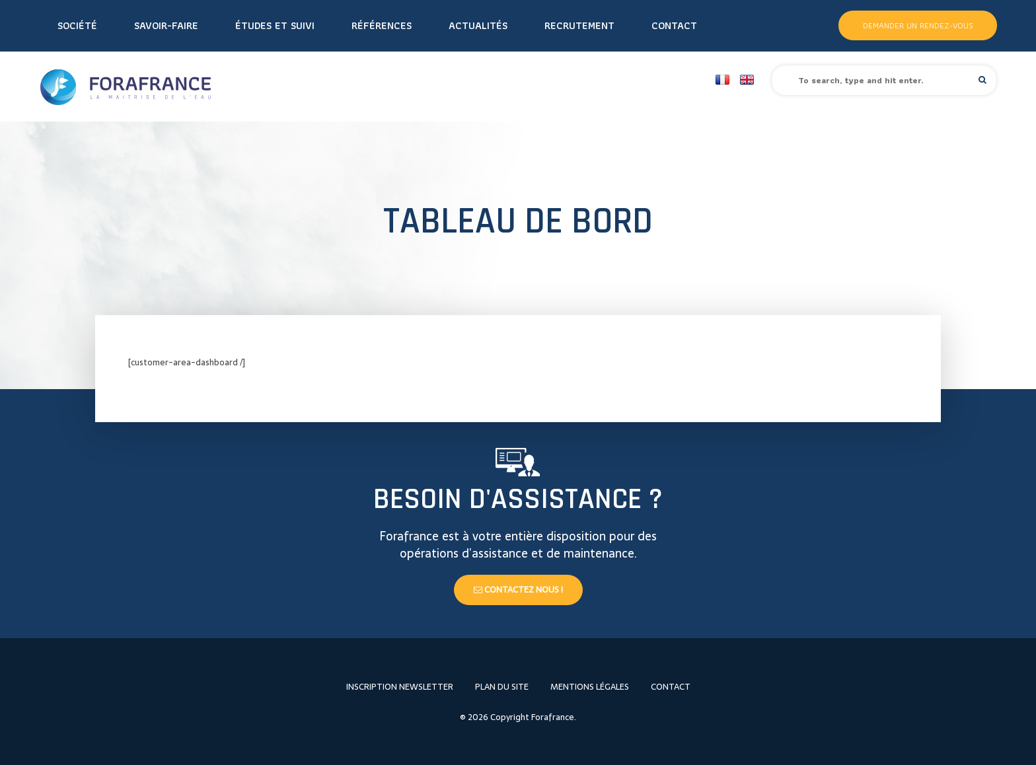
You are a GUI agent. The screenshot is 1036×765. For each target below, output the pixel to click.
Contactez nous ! (518, 590)
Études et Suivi (274, 25)
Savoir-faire (166, 25)
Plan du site (502, 687)
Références (382, 25)
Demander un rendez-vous (918, 25)
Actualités (478, 25)
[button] (982, 79)
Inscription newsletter (399, 687)
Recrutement (579, 25)
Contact (674, 25)
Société (77, 25)
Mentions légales (589, 687)
